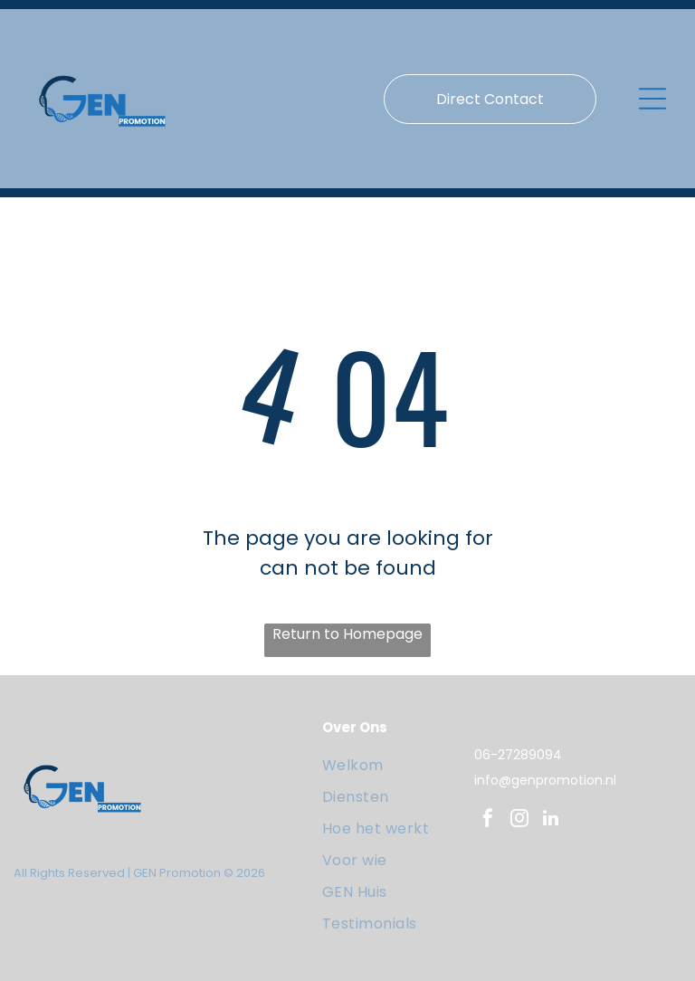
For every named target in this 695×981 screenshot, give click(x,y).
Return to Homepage (347, 634)
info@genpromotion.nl (545, 780)
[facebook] (487, 820)
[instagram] (519, 820)
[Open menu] (652, 98)
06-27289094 (518, 755)
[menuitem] (394, 765)
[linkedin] (551, 820)
